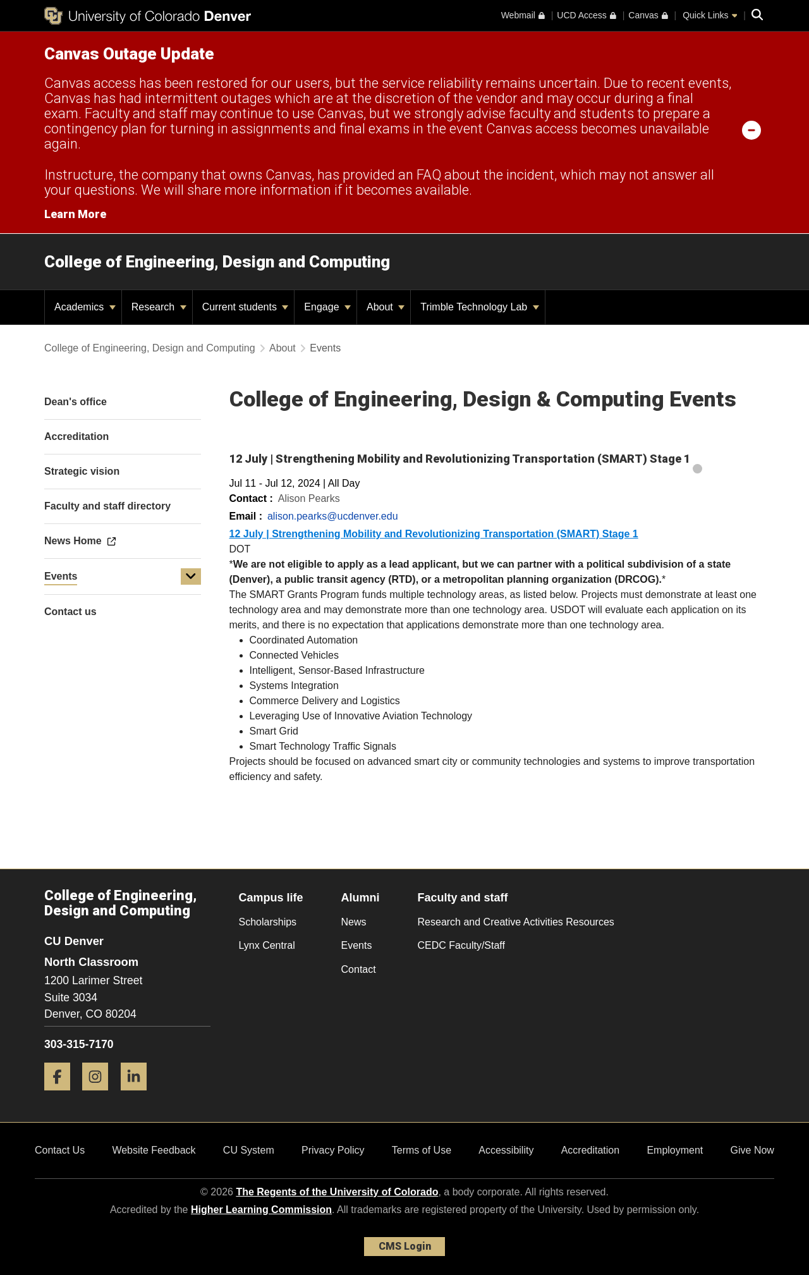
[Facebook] (62, 1095)
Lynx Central (267, 945)
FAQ (429, 175)
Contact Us (60, 1150)
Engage (327, 307)
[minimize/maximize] (751, 129)
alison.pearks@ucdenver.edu (332, 516)
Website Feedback (153, 1150)
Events (60, 576)
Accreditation (590, 1150)
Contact (358, 969)
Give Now (752, 1150)
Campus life (271, 897)
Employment (675, 1150)
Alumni (360, 897)
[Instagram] (100, 1095)
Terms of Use (421, 1150)
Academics (85, 307)
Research (158, 307)
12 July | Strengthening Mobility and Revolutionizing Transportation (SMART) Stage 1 (433, 533)
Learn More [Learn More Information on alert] (75, 214)
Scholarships (268, 922)
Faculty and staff (463, 897)
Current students (245, 307)
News (354, 922)
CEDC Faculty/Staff (461, 945)
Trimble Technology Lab (479, 307)
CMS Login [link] (405, 1246)
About (385, 307)
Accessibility (505, 1150)
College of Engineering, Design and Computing (217, 261)
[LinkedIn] (138, 1095)
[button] (191, 576)
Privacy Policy (333, 1150)
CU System (248, 1150)
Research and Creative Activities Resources (516, 922)
